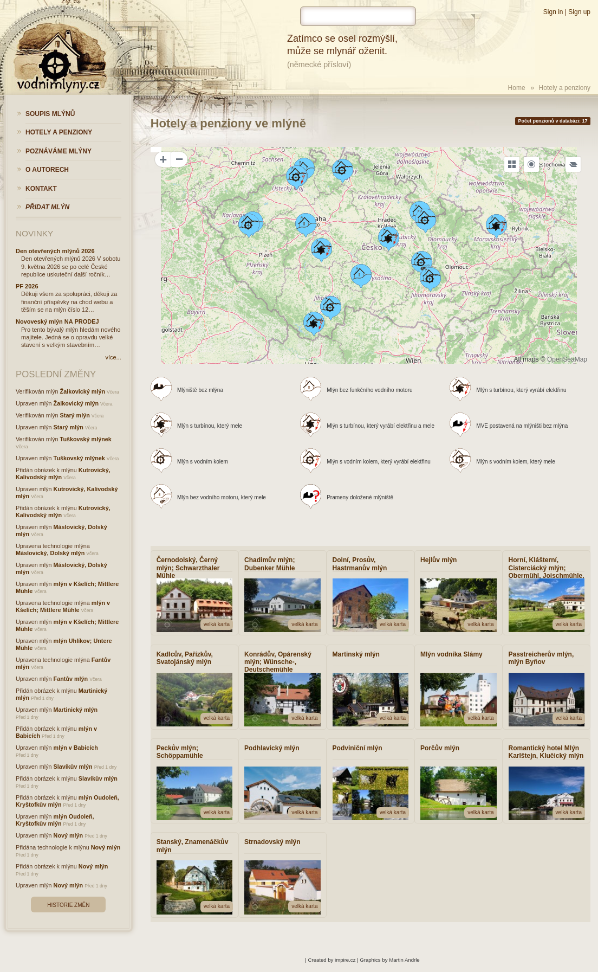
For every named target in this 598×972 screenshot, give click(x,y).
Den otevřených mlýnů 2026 (55, 251)
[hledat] (358, 16)
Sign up (579, 12)
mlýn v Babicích (76, 747)
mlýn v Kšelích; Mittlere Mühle (63, 606)
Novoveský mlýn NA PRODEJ (57, 321)
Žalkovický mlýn (82, 391)
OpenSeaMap (567, 359)
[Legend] (573, 164)
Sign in (553, 12)
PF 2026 (27, 286)
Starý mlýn (75, 415)
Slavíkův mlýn (73, 766)
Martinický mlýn (76, 709)
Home (516, 88)
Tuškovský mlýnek (86, 439)
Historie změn (68, 905)
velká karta (217, 624)
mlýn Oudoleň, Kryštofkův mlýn (55, 820)
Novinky (34, 233)
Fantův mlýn (71, 678)
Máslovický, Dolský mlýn (50, 553)
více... (113, 357)
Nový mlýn (68, 835)
